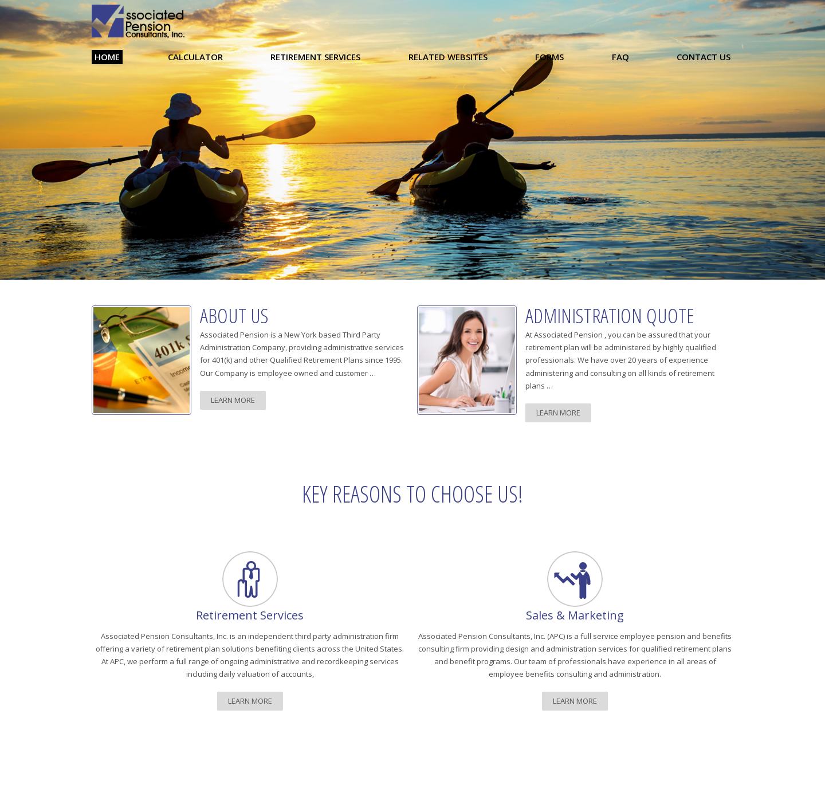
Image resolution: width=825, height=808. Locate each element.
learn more (233, 400)
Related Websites (448, 56)
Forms (549, 56)
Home (107, 56)
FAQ (620, 56)
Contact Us (703, 56)
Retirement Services (315, 56)
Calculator (195, 56)
